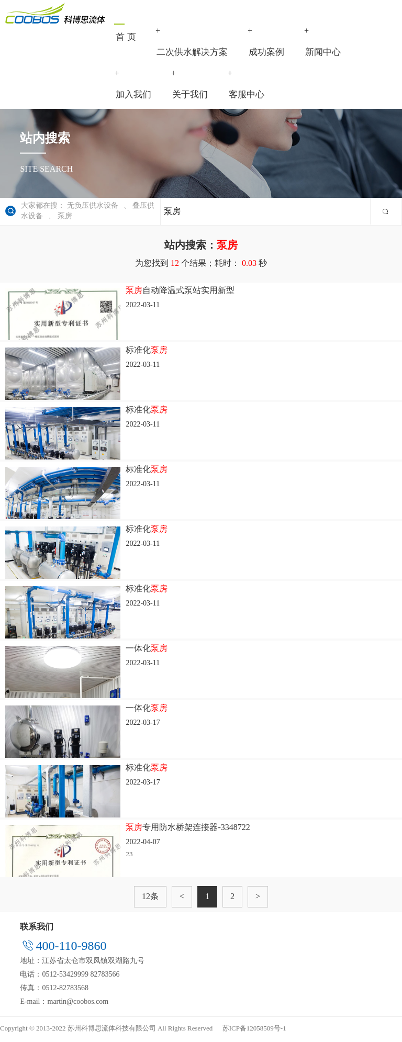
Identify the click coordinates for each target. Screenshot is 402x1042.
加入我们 (133, 97)
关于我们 (190, 97)
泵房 (65, 218)
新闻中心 (323, 53)
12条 (150, 898)
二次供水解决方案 (192, 53)
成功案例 (267, 53)
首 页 (126, 38)
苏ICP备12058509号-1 (254, 1030)
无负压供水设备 (92, 208)
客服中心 (246, 97)
